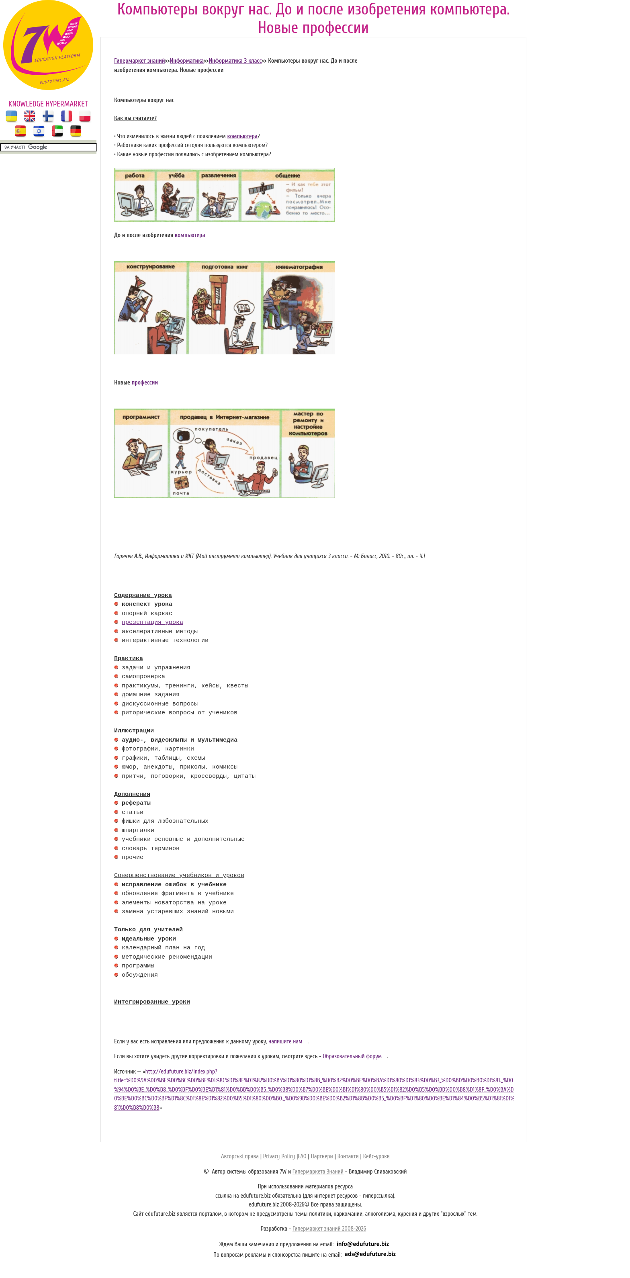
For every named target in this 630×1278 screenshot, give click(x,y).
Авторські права (240, 1156)
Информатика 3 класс (235, 60)
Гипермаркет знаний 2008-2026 (329, 1228)
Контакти (348, 1156)
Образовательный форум (352, 1056)
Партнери (322, 1156)
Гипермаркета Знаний (318, 1171)
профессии (145, 382)
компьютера (242, 136)
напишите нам (285, 1041)
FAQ (302, 1156)
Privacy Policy (279, 1156)
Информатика (187, 60)
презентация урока (152, 623)
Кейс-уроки (376, 1156)
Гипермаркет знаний (139, 60)
